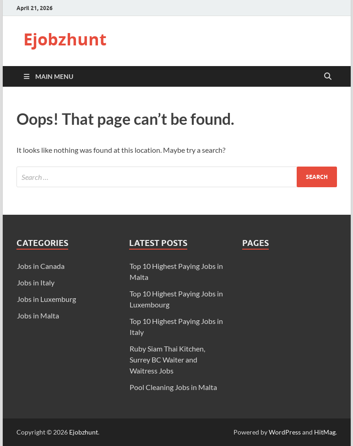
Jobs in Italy (35, 282)
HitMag (325, 432)
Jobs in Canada (41, 266)
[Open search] (328, 76)
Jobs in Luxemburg (46, 299)
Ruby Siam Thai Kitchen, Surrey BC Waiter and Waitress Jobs (167, 359)
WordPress (285, 432)
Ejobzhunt (65, 39)
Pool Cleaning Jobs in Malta (173, 387)
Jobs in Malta (38, 315)
